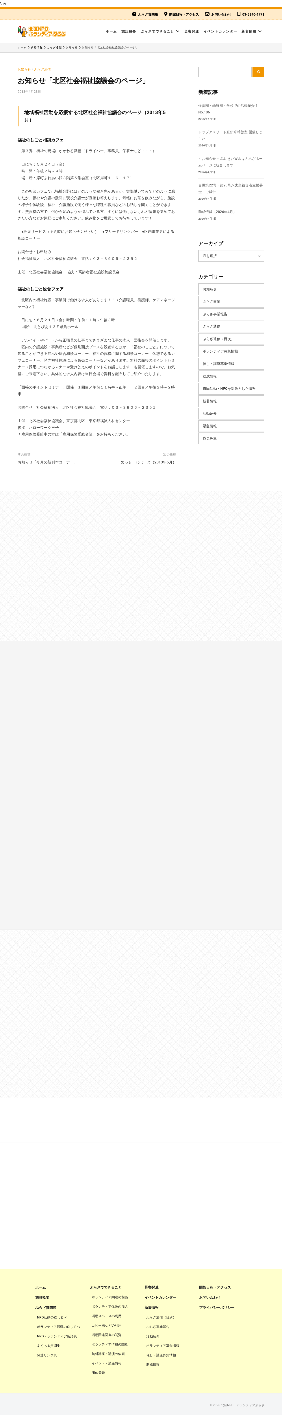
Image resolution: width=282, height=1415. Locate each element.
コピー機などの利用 (106, 1324)
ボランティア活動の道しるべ (58, 1325)
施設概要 (128, 31)
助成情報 (210, 374)
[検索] (258, 71)
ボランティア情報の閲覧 (110, 1343)
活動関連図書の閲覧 (106, 1333)
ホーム (111, 31)
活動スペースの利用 (106, 1314)
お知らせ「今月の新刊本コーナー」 (48, 462)
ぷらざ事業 (211, 299)
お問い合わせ (221, 14)
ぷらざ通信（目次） (218, 337)
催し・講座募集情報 (218, 362)
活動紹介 (210, 411)
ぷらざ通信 (42, 69)
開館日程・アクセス (184, 14)
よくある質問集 (48, 1344)
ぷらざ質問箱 (148, 14)
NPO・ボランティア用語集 (57, 1334)
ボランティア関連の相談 (110, 1295)
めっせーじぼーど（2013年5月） (148, 462)
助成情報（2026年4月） (217, 210)
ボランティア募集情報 (220, 349)
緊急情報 (210, 424)
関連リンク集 (47, 1353)
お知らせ (24, 69)
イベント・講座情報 (106, 1362)
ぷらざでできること (157, 31)
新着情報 (248, 31)
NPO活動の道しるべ (52, 1315)
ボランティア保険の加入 (110, 1305)
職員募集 (210, 436)
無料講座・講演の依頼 (108, 1352)
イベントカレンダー (220, 31)
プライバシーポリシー (216, 1306)
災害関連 (191, 31)
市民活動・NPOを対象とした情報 (229, 387)
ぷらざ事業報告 (215, 312)
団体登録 (98, 1371)
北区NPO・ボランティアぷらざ (242, 1403)
